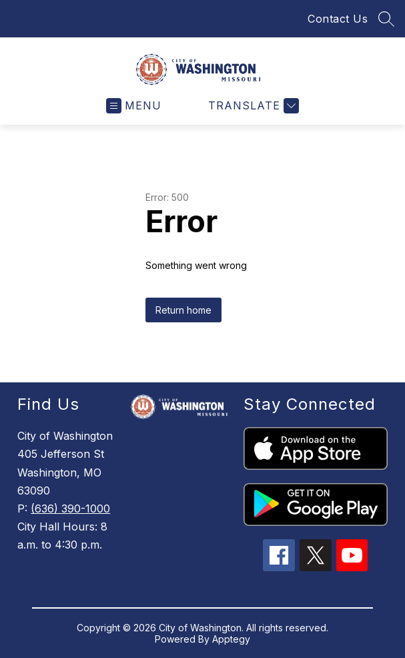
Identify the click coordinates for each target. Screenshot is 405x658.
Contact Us (338, 18)
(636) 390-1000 (70, 508)
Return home (183, 310)
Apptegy (231, 639)
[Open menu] (133, 105)
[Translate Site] (252, 105)
